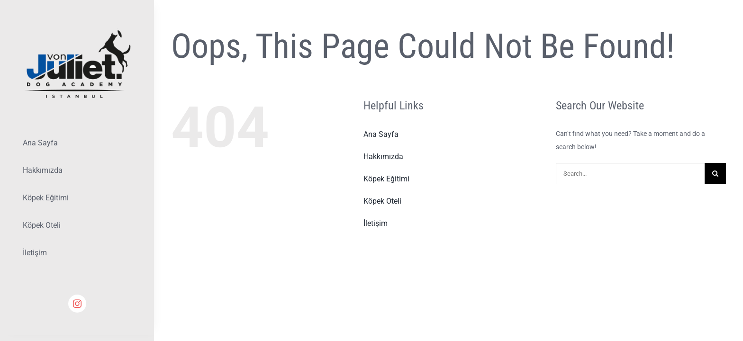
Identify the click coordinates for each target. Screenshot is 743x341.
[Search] (715, 173)
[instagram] (77, 304)
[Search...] (630, 173)
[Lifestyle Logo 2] (77, 32)
